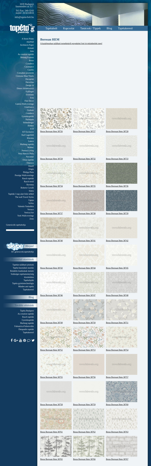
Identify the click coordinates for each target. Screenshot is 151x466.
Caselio (31, 70)
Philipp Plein (28, 172)
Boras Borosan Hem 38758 (56, 393)
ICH (32, 129)
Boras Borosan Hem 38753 (89, 339)
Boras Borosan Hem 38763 (121, 421)
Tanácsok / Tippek (90, 28)
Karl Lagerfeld (28, 135)
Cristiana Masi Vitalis (25, 76)
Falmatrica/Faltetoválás (24, 326)
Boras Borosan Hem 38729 (56, 147)
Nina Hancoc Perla (26, 154)
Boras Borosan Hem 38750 (89, 311)
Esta (32, 98)
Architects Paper (27, 45)
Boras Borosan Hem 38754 (121, 339)
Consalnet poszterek (25, 73)
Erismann (30, 95)
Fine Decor (29, 101)
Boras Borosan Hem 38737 (56, 202)
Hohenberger (28, 122)
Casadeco (30, 64)
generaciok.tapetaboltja (24, 252)
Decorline (30, 82)
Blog (109, 28)
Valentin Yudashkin (26, 206)
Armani (30, 48)
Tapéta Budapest (27, 311)
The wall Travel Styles (24, 197)
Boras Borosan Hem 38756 (89, 366)
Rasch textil (29, 181)
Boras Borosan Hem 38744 (89, 257)
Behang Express (27, 57)
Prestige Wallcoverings (24, 175)
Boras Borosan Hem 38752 (56, 339)
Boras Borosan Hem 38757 (121, 366)
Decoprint (30, 79)
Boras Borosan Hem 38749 (56, 311)
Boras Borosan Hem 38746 (56, 284)
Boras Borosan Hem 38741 (89, 229)
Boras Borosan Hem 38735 (89, 175)
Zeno (31, 219)
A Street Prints (28, 39)
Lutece (31, 141)
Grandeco (30, 113)
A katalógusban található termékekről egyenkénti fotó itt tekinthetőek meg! (71, 43)
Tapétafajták (29, 280)
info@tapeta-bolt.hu (24, 17)
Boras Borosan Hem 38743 (56, 257)
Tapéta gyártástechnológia (23, 283)
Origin (31, 169)
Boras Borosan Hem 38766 (89, 448)
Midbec (30, 147)
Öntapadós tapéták (26, 329)
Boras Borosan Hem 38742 (121, 229)
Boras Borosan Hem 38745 (121, 257)
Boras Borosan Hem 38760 (121, 393)
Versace (30, 209)
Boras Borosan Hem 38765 (56, 448)
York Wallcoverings (25, 216)
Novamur (30, 157)
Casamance (29, 67)
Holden (31, 126)
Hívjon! (30, 246)
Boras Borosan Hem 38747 (89, 284)
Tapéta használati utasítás (23, 268)
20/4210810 (28, 13)
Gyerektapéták (28, 116)
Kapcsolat (68, 28)
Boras (31, 60)
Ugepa (31, 200)
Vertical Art (29, 212)
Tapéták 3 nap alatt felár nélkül (21, 194)
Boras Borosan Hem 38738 (89, 202)
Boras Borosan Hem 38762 (89, 421)
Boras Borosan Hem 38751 (121, 311)
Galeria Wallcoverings (24, 104)
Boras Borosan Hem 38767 (121, 448)
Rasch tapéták (28, 178)
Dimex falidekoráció (25, 88)
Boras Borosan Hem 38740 (56, 229)
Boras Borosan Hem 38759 (89, 393)
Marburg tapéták (27, 144)
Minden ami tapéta (26, 286)
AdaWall (30, 42)
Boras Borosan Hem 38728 (121, 120)
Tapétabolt (51, 28)
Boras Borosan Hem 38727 (89, 120)
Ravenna (30, 185)
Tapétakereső (125, 28)
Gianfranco (29, 107)
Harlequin (30, 119)
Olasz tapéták (28, 160)
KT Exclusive (28, 132)
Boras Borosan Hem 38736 (121, 175)
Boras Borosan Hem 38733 (121, 147)
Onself (31, 166)
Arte (32, 51)
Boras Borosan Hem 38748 (121, 284)
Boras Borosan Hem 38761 (56, 421)
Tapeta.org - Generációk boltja (22, 29)
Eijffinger (30, 91)
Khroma (30, 138)
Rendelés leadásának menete (22, 271)
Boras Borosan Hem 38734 (56, 175)
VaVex (31, 203)
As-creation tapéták (26, 314)
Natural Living (28, 150)
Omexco (30, 163)
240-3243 (29, 10)
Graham (30, 110)
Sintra (31, 191)
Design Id (30, 85)
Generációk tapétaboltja (16, 225)
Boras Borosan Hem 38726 (56, 120)
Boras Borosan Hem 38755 (56, 366)
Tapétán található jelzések (23, 265)
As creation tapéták (26, 54)
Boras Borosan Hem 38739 (121, 202)
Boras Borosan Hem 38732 (89, 147)
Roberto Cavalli (27, 188)
